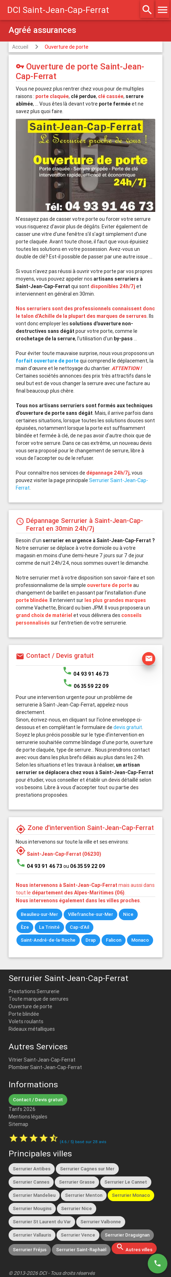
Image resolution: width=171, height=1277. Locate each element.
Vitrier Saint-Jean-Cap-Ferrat (42, 1060)
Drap (91, 940)
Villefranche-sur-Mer (90, 914)
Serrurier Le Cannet (125, 1182)
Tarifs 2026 (22, 1109)
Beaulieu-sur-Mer (39, 914)
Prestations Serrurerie (34, 991)
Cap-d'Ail (79, 927)
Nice (128, 914)
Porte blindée (24, 1014)
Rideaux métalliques (32, 1029)
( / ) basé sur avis (83, 1141)
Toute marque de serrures (38, 999)
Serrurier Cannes (31, 1182)
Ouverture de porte (66, 47)
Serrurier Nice (76, 1208)
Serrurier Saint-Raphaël (81, 1250)
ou (84, 866)
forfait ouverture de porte (47, 361)
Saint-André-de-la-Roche (48, 940)
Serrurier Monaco (131, 1195)
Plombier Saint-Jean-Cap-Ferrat (45, 1067)
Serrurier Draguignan (127, 1235)
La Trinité (49, 927)
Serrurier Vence (78, 1235)
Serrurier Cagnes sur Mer (87, 1169)
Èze (25, 927)
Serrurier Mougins (32, 1208)
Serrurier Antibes (31, 1169)
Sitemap (18, 1124)
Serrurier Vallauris (32, 1235)
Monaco (140, 940)
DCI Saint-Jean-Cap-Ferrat (58, 10)
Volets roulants (26, 1021)
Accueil (20, 47)
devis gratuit (127, 727)
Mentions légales (28, 1116)
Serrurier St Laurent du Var (42, 1222)
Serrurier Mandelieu (34, 1195)
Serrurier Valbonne (100, 1222)
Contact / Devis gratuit (38, 1100)
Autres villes (134, 1248)
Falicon (113, 940)
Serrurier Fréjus (30, 1250)
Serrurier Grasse (77, 1182)
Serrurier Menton (83, 1195)
